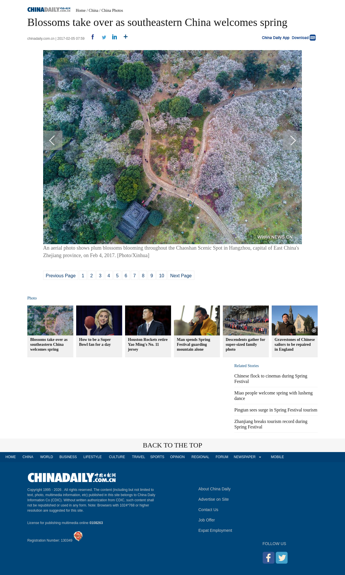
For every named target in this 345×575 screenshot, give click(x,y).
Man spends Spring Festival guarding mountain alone (193, 344)
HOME (10, 457)
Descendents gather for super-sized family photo (245, 344)
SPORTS (157, 457)
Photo (32, 298)
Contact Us (208, 509)
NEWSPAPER (244, 457)
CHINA (27, 457)
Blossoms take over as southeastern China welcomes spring (49, 344)
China (93, 10)
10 (161, 275)
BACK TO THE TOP (172, 445)
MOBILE (277, 457)
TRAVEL (138, 457)
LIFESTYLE (92, 457)
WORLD (46, 457)
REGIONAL (200, 457)
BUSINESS (68, 457)
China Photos (112, 10)
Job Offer (206, 520)
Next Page (181, 275)
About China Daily (214, 489)
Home (81, 10)
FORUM (222, 457)
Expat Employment (215, 530)
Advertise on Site (213, 499)
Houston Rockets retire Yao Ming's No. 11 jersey (148, 344)
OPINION (177, 457)
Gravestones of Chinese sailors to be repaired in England (295, 344)
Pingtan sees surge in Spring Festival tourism (275, 409)
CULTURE (117, 457)
